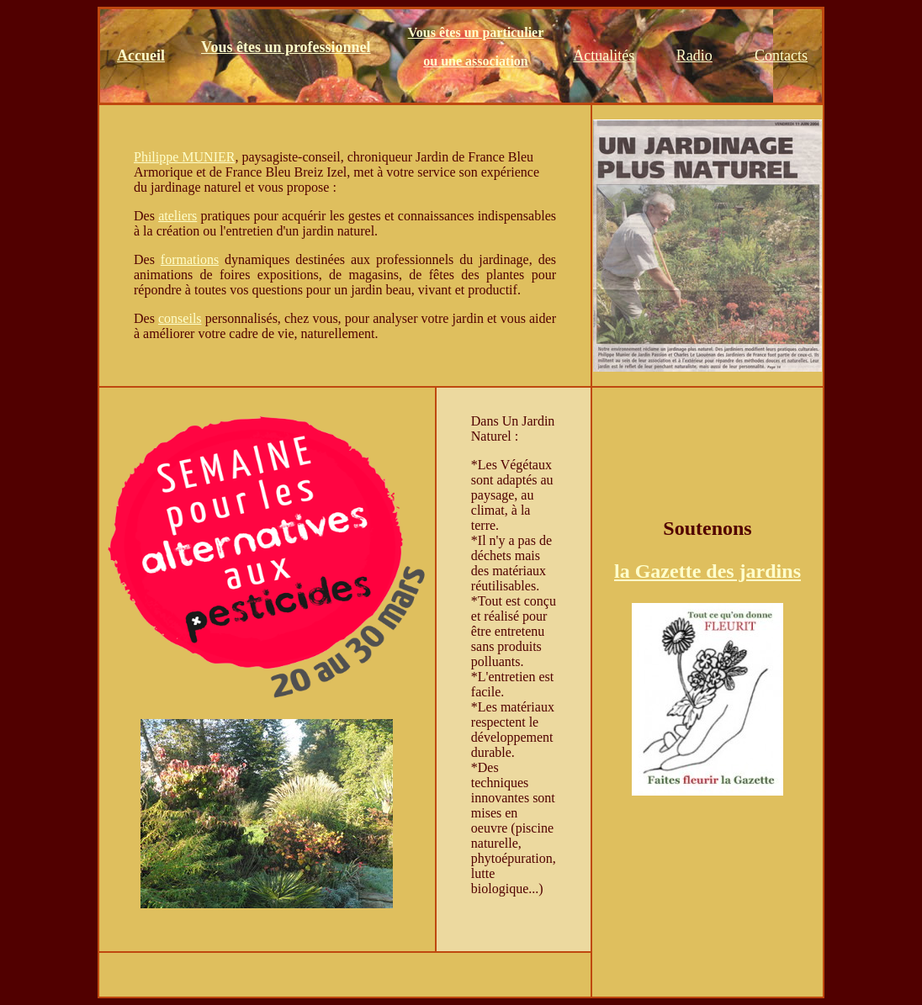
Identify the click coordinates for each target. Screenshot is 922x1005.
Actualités (603, 55)
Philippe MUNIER (184, 157)
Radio (694, 55)
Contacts (781, 55)
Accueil (141, 55)
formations (190, 259)
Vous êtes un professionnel (286, 47)
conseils (180, 318)
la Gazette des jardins (707, 571)
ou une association (475, 61)
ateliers (177, 216)
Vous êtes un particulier (476, 32)
